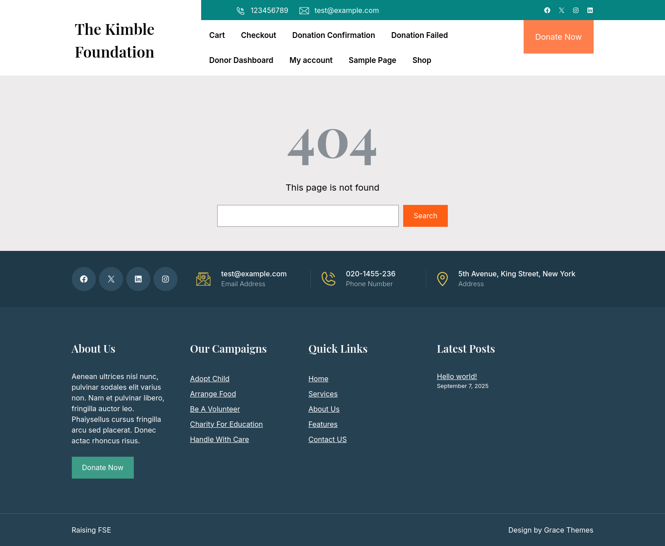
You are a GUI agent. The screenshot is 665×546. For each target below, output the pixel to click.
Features (323, 424)
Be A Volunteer (215, 408)
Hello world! (457, 376)
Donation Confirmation (333, 35)
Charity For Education (226, 424)
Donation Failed (419, 35)
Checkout (258, 35)
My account (311, 60)
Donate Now (558, 37)
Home (318, 378)
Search (426, 215)
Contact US (327, 439)
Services (323, 393)
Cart (217, 35)
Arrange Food (213, 393)
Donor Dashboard (241, 60)
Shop (422, 60)
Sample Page (373, 60)
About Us (323, 408)
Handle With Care (219, 439)
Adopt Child (210, 378)
